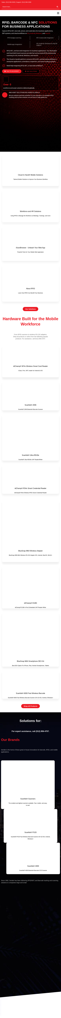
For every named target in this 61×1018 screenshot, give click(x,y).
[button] (58, 13)
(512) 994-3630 (10, 2)
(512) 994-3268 (26, 2)
